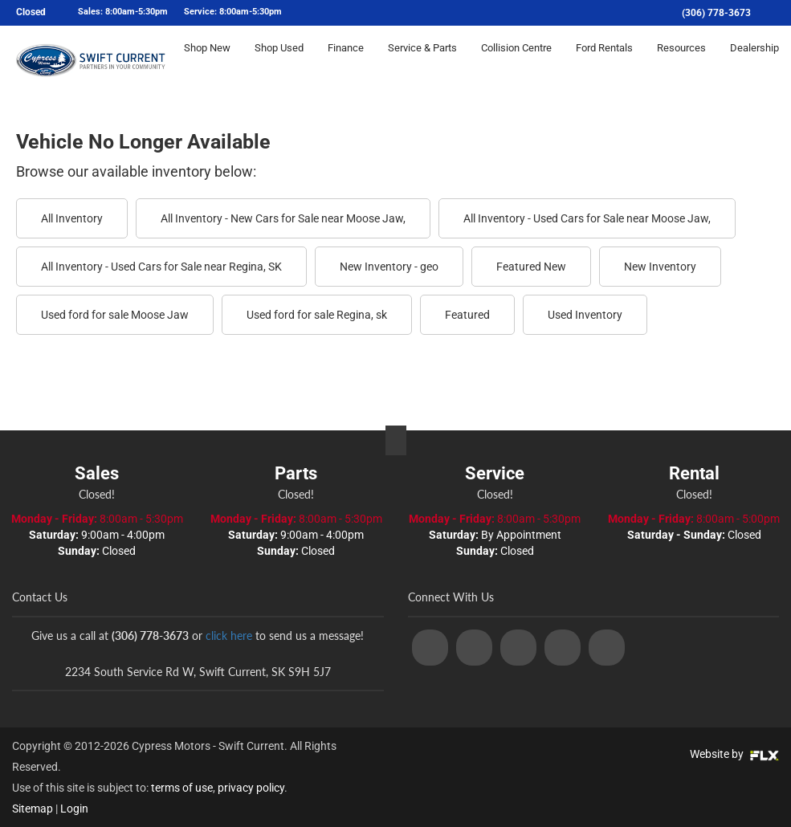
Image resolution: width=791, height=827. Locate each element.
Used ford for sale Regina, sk (317, 314)
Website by (734, 754)
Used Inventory (585, 314)
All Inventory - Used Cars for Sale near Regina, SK (161, 266)
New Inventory (660, 266)
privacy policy (251, 787)
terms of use (182, 787)
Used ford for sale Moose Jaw (115, 314)
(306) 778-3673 (716, 12)
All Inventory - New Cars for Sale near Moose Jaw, (283, 218)
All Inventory (72, 218)
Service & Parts (422, 61)
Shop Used (279, 61)
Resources (681, 61)
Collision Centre (516, 61)
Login (74, 808)
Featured (467, 314)
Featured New (531, 266)
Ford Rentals (604, 61)
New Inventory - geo (389, 266)
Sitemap (32, 808)
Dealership (754, 61)
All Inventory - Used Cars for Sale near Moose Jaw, (587, 218)
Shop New (207, 61)
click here (229, 635)
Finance (346, 61)
